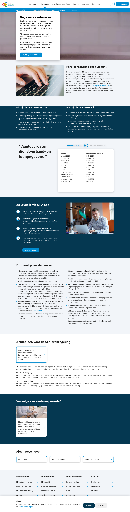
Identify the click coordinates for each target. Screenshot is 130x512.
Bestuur (69, 491)
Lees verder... (38, 311)
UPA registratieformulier (100, 86)
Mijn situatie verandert (24, 482)
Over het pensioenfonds (61, 4)
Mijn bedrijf (20, 10)
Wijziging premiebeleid (31, 55)
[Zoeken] (112, 4)
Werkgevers (45, 4)
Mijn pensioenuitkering (24, 491)
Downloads (70, 495)
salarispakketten (46, 214)
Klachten (94, 491)
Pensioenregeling (72, 482)
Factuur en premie (58, 10)
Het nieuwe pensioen (81, 4)
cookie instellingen (26, 507)
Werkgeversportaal (48, 495)
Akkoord (89, 505)
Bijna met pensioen (23, 486)
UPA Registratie (31, 250)
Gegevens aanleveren (39, 10)
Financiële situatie (73, 486)
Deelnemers (33, 4)
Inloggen (123, 4)
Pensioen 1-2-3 (21, 495)
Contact (74, 10)
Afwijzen (101, 505)
